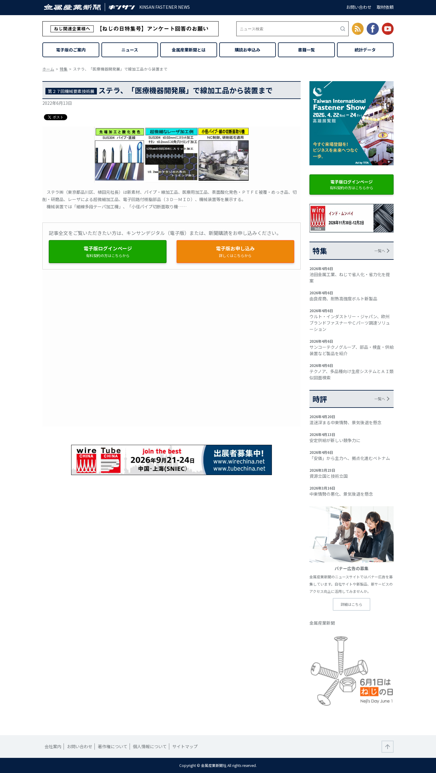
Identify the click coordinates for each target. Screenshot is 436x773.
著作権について (112, 746)
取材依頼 (385, 7)
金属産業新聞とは (189, 50)
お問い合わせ (359, 7)
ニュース (129, 50)
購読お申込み (247, 50)
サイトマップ (185, 746)
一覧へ (379, 250)
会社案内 (53, 746)
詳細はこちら (351, 604)
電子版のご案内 (71, 50)
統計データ (365, 50)
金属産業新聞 (322, 623)
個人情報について (150, 746)
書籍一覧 (306, 50)
